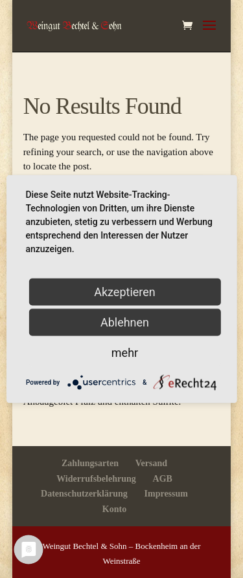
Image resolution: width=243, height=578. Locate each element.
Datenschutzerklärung (84, 493)
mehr (124, 352)
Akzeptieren (125, 292)
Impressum (166, 493)
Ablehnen (124, 322)
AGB (162, 479)
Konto (114, 509)
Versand (151, 463)
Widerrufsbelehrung (96, 479)
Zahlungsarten (90, 463)
